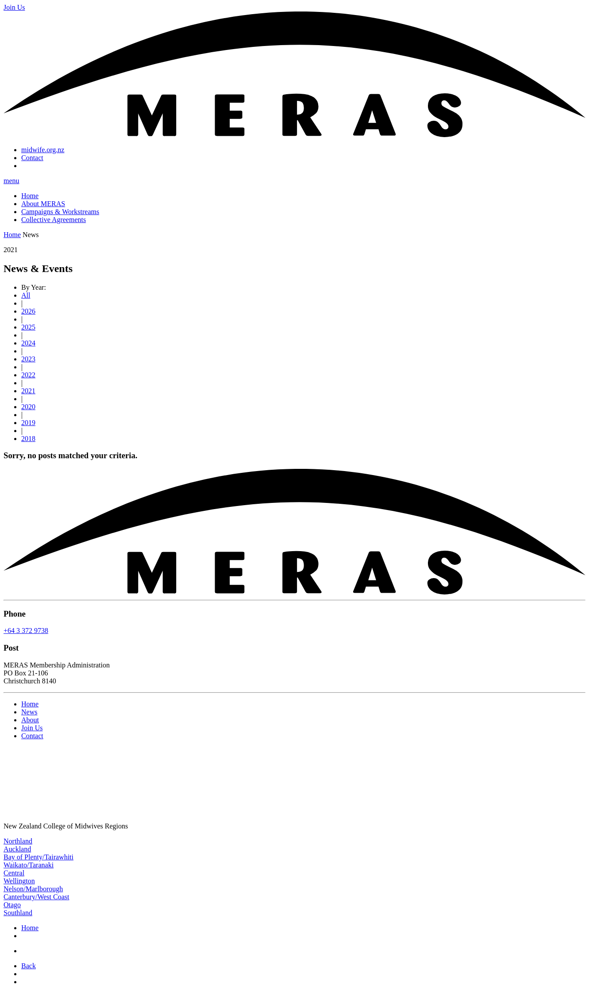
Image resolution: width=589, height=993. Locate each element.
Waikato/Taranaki (29, 865)
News (29, 712)
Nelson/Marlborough (33, 889)
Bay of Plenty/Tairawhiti (38, 857)
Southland (18, 912)
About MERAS (43, 203)
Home (29, 195)
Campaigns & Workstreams (60, 211)
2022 (28, 375)
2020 (28, 406)
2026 (28, 311)
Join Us (31, 728)
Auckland (17, 849)
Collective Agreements (53, 219)
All (25, 295)
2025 (28, 327)
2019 (28, 422)
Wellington (19, 881)
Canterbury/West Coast (36, 897)
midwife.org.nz (42, 149)
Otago (12, 905)
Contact (32, 157)
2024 (28, 343)
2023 (28, 359)
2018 (28, 438)
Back (28, 966)
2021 (28, 391)
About (30, 720)
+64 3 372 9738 (26, 630)
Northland (18, 841)
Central (14, 873)
